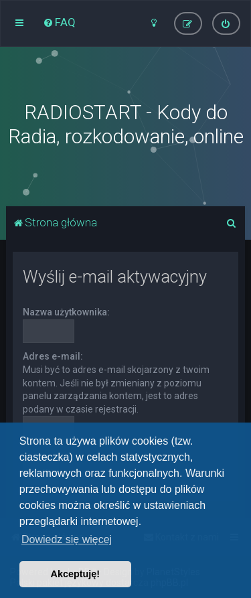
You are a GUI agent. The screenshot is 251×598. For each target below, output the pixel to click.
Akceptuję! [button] (75, 574)
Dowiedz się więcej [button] (66, 539)
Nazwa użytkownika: (66, 312)
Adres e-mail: (53, 356)
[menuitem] (59, 22)
